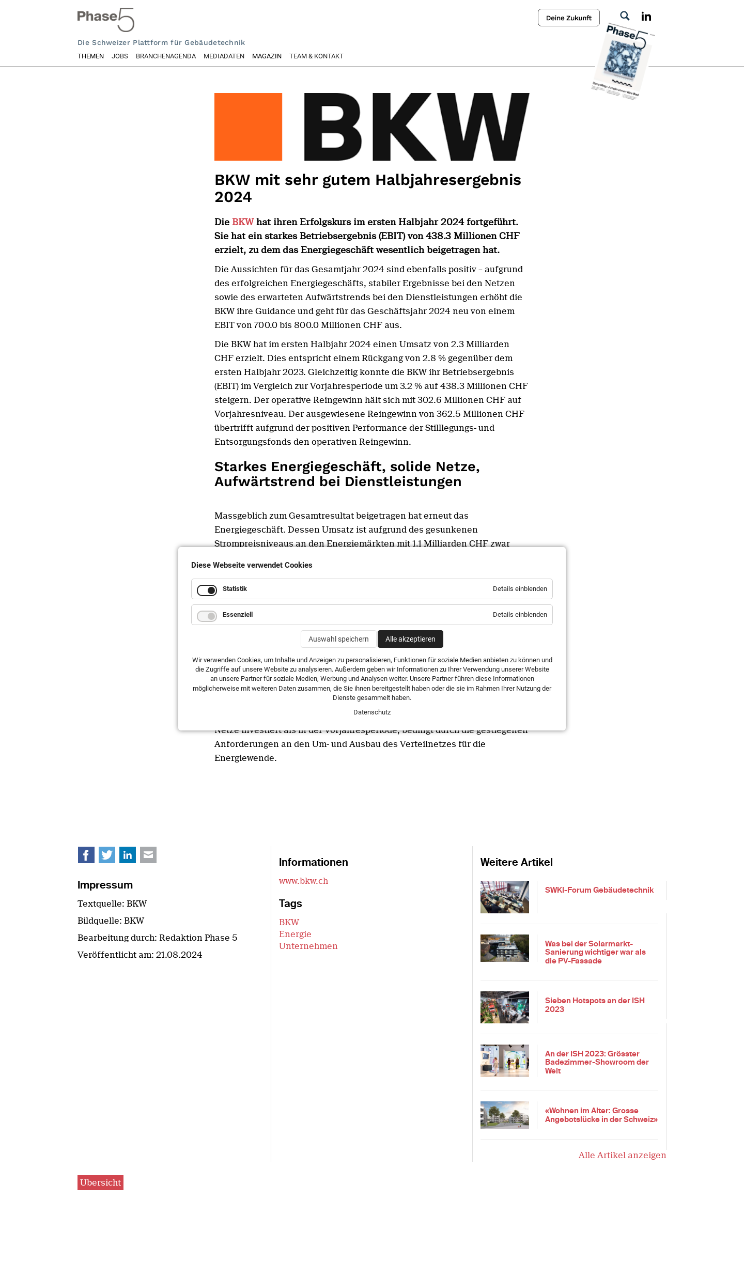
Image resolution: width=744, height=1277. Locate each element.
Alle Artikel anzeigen (623, 1155)
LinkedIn (133, 857)
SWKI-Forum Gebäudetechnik (599, 890)
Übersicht (100, 1183)
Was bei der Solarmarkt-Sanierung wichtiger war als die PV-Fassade (595, 952)
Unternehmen (308, 946)
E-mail (154, 857)
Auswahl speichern (338, 639)
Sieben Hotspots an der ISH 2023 (595, 1005)
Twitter (112, 857)
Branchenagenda (166, 56)
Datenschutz (372, 712)
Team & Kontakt (316, 56)
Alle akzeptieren (410, 639)
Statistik (235, 589)
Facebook (92, 857)
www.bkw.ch (303, 881)
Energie (295, 934)
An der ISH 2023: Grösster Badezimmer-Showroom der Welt (597, 1062)
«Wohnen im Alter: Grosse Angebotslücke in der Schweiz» (601, 1115)
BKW (244, 222)
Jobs (120, 56)
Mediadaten (224, 56)
